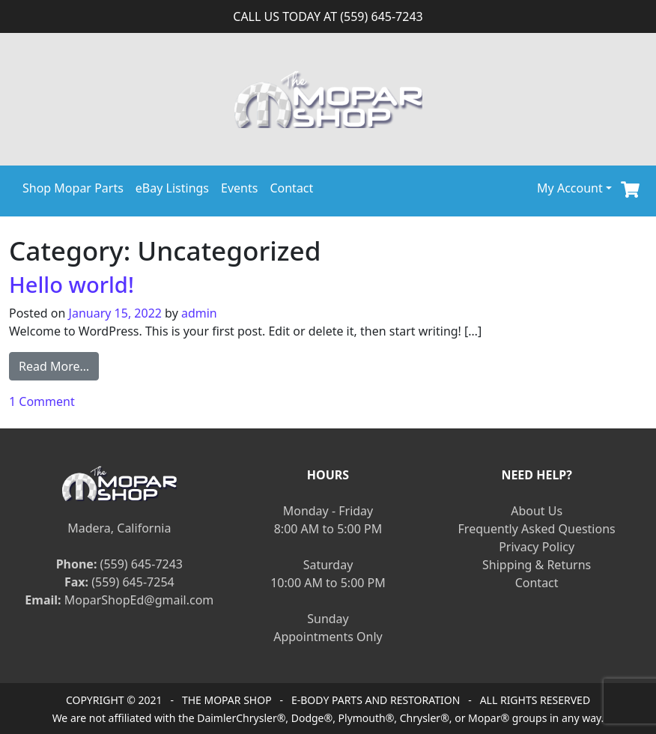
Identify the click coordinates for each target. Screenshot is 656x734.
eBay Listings (172, 188)
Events (239, 188)
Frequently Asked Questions (537, 529)
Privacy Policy (536, 547)
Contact (291, 188)
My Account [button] (570, 188)
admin (199, 313)
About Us (536, 511)
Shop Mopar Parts (73, 188)
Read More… (59, 365)
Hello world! (71, 285)
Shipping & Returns (536, 564)
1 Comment (42, 401)
